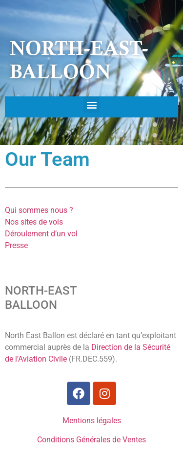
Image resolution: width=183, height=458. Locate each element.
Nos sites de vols (34, 222)
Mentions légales (91, 420)
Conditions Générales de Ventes (91, 439)
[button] (91, 104)
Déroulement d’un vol (41, 233)
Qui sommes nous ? (39, 210)
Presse (16, 245)
